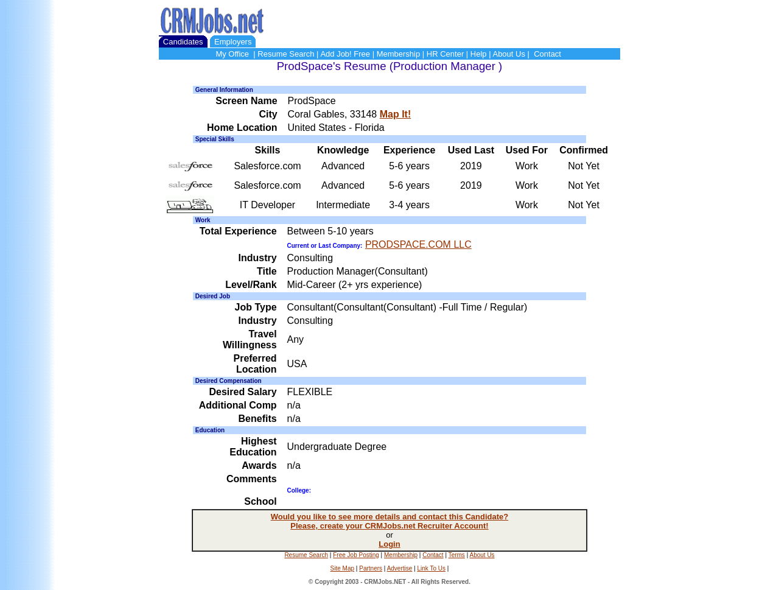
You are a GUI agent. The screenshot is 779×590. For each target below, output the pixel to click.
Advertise (400, 568)
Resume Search (285, 53)
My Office (232, 53)
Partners (370, 568)
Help (478, 53)
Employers (232, 41)
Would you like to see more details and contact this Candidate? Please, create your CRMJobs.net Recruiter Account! (390, 521)
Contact (547, 53)
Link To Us (431, 568)
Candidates (183, 41)
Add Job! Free (345, 53)
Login (389, 544)
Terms (457, 555)
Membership (399, 53)
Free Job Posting (356, 555)
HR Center (445, 53)
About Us (508, 53)
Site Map (342, 568)
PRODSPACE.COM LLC (418, 244)
